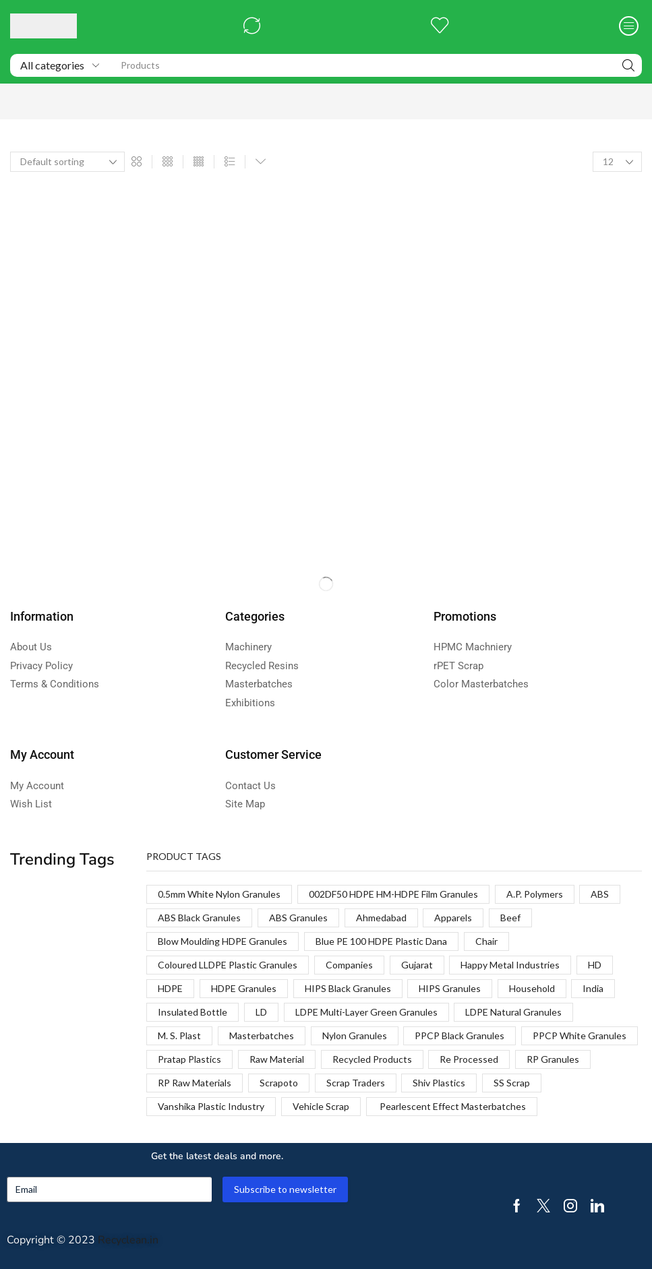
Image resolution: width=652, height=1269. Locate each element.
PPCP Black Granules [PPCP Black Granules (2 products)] (459, 1035)
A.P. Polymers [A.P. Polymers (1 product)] (534, 894)
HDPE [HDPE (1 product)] (170, 988)
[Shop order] (67, 162)
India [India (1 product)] (593, 988)
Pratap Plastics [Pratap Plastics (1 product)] (189, 1059)
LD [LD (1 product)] (261, 1012)
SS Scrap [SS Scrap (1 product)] (512, 1082)
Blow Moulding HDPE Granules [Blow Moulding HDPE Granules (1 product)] (222, 941)
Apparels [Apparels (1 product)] (453, 917)
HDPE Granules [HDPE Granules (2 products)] (243, 988)
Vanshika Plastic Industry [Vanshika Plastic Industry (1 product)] (211, 1106)
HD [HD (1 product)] (594, 964)
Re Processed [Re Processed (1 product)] (469, 1059)
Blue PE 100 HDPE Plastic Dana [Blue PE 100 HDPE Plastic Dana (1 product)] (381, 941)
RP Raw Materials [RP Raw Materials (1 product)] (194, 1082)
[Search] (628, 65)
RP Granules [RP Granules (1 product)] (553, 1059)
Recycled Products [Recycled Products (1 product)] (372, 1059)
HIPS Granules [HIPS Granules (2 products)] (450, 988)
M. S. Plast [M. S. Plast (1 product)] (179, 1035)
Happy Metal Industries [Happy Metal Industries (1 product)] (510, 964)
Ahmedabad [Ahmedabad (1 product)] (381, 917)
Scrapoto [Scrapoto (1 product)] (279, 1082)
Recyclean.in (128, 1240)
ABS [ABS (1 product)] (600, 894)
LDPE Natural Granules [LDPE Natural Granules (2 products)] (513, 1012)
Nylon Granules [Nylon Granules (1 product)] (354, 1035)
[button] (251, 26)
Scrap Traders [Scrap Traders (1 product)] (355, 1082)
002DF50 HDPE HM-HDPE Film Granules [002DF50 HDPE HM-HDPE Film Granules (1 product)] (393, 894)
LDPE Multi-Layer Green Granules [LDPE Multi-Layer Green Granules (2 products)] (366, 1012)
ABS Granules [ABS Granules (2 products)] (298, 917)
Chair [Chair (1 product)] (486, 941)
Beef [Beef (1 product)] (510, 917)
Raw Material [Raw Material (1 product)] (276, 1059)
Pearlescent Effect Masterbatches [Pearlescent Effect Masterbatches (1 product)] (452, 1106)
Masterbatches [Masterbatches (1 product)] (261, 1035)
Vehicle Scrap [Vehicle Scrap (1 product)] (321, 1106)
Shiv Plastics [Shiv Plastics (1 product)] (439, 1082)
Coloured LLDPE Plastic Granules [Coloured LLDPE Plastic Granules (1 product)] (227, 964)
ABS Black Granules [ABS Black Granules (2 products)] (199, 917)
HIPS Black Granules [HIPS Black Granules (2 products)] (348, 988)
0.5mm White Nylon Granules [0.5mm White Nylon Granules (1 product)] (219, 894)
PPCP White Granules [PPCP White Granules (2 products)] (579, 1035)
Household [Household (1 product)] (532, 988)
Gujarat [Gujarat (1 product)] (417, 964)
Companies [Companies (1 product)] (349, 964)
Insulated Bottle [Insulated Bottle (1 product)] (192, 1012)
